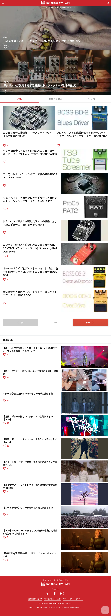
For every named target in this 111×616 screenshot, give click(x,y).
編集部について (35, 599)
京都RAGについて (52, 599)
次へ (90, 322)
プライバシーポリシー (73, 599)
